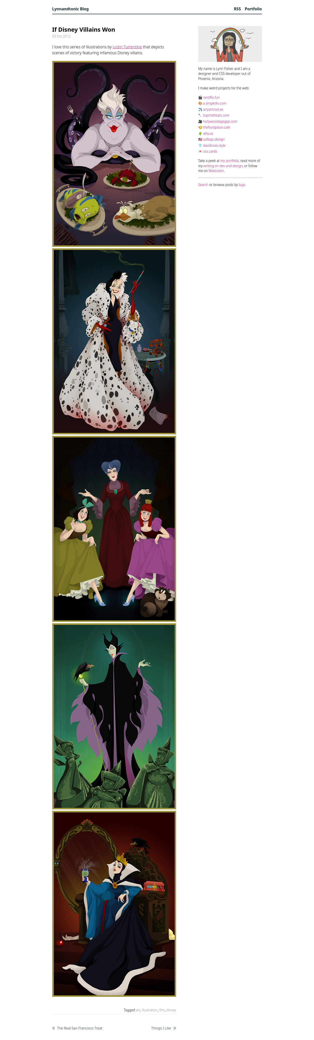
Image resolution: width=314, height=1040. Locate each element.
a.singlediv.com (214, 103)
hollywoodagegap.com (220, 121)
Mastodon (216, 170)
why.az (208, 133)
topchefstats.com (216, 115)
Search (203, 184)
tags (242, 184)
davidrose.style (214, 145)
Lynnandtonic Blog (70, 9)
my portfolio (229, 160)
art (138, 1010)
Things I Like (161, 1028)
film (162, 1010)
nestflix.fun (211, 97)
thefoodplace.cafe (216, 127)
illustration (149, 1010)
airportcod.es (213, 109)
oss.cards (210, 151)
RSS (237, 9)
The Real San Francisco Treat (80, 1028)
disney (171, 1010)
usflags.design (214, 139)
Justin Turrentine (127, 47)
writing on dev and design (223, 165)
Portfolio (253, 9)
